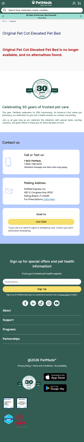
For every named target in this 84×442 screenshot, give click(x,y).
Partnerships (11, 339)
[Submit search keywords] (4, 10)
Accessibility (60, 366)
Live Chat (41, 221)
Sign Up (41, 289)
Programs (9, 329)
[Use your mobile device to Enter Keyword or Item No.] (42, 10)
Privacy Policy (24, 366)
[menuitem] (3, 3)
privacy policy (64, 295)
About (7, 310)
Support (8, 320)
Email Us (41, 214)
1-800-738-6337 (33, 164)
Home (4, 21)
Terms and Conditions (43, 366)
